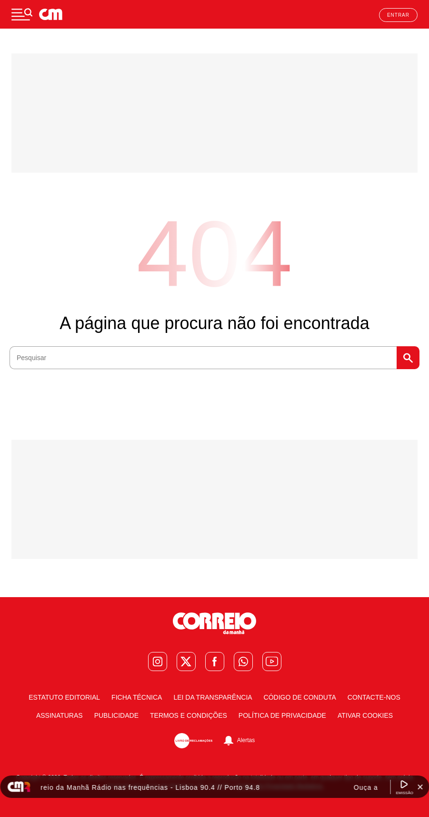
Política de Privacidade (282, 715)
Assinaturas (59, 715)
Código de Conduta (300, 697)
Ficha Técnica (136, 697)
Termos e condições (188, 715)
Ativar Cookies (365, 715)
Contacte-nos (374, 697)
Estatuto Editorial (64, 697)
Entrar (398, 15)
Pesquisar (408, 357)
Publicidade (116, 715)
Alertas (246, 740)
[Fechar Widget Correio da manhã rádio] (420, 787)
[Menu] (21, 14)
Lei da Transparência (212, 697)
